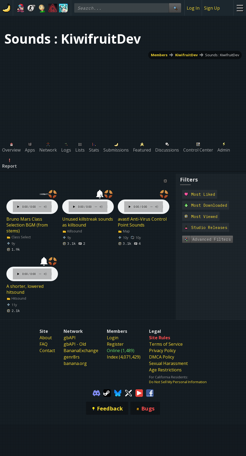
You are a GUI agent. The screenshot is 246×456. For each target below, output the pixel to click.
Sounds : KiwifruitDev (222, 54)
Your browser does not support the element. (32, 201)
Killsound (72, 231)
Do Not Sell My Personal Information (178, 381)
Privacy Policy (162, 350)
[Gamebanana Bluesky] (118, 393)
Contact (47, 350)
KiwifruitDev (186, 54)
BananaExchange (81, 350)
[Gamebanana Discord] (96, 393)
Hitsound (16, 298)
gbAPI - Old (75, 344)
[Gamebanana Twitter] (128, 393)
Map (124, 231)
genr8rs (72, 357)
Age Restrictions (165, 370)
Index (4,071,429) (123, 357)
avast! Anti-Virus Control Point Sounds (142, 222)
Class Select (18, 237)
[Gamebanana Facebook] (150, 393)
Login (112, 338)
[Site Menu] (239, 8)
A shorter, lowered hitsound (25, 289)
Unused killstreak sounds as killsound (87, 222)
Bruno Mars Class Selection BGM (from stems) (27, 225)
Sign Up (212, 8)
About (46, 338)
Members (159, 54)
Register (115, 344)
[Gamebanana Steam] (107, 393)
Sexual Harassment (168, 363)
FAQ (44, 344)
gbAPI (70, 338)
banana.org (75, 363)
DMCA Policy (161, 357)
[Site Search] (175, 8)
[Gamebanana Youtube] (139, 393)
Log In (193, 8)
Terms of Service (166, 344)
